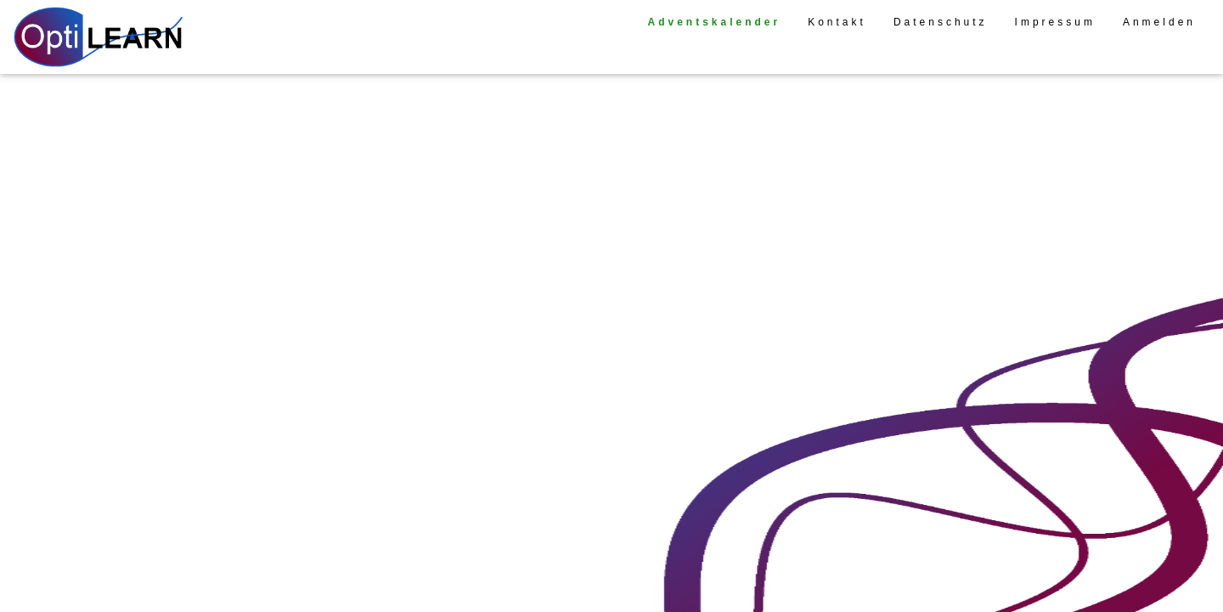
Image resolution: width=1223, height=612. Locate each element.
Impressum (1055, 22)
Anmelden (1159, 22)
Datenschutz (940, 22)
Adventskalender (714, 22)
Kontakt (837, 22)
